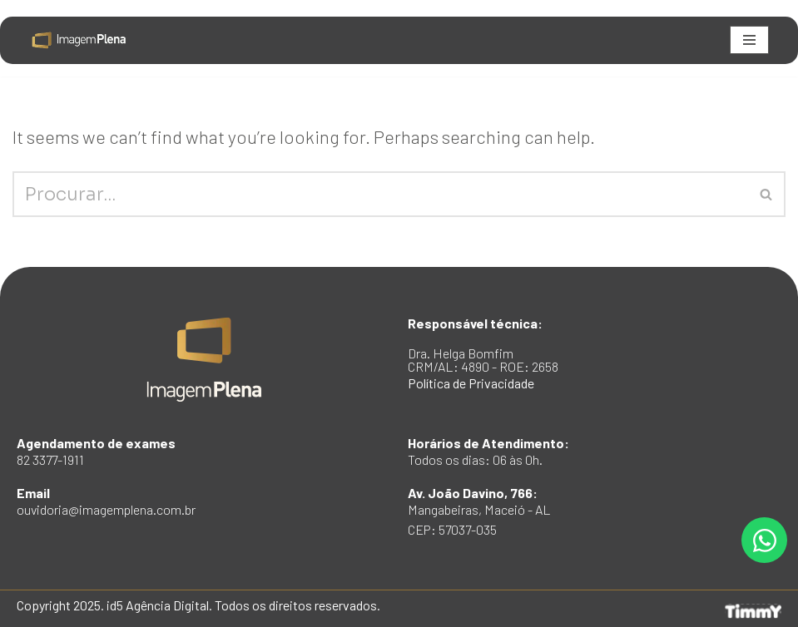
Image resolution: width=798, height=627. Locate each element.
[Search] (380, 194)
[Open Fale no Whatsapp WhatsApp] (764, 540)
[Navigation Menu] (749, 40)
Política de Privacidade (471, 383)
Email (106, 501)
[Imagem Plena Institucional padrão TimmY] (79, 40)
